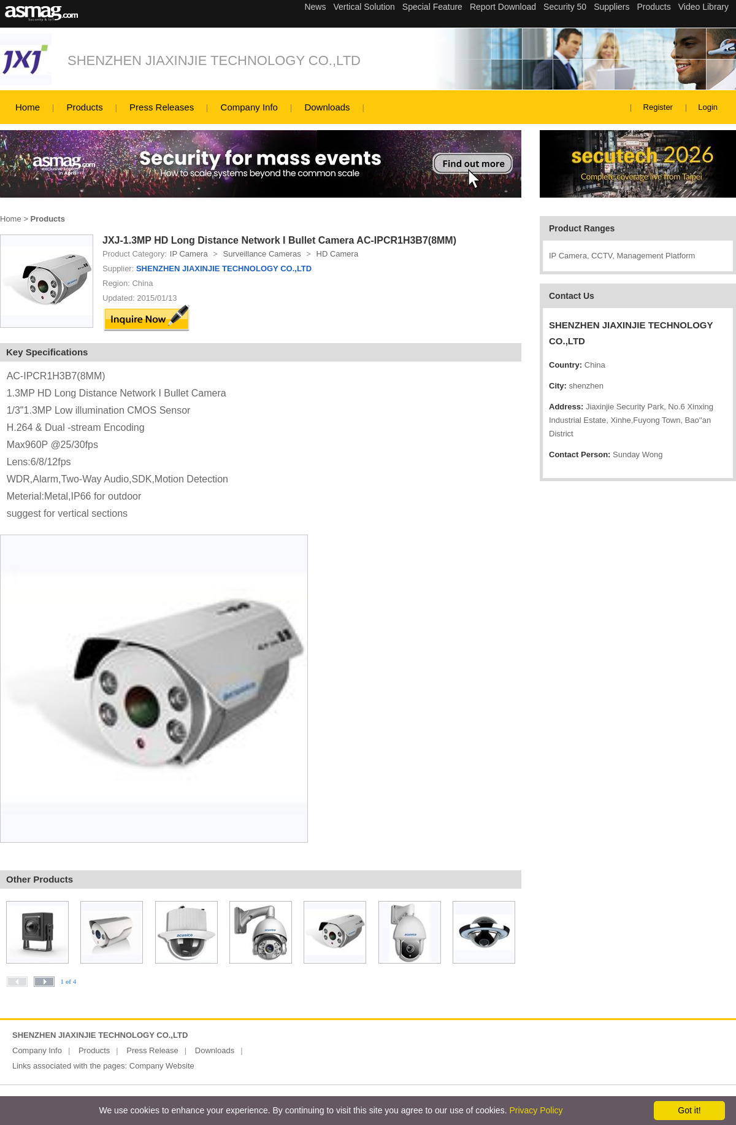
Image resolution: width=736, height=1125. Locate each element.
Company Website (161, 1065)
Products (84, 107)
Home (27, 107)
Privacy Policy (535, 1110)
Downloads (327, 107)
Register (658, 107)
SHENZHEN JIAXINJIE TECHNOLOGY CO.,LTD (214, 60)
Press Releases (161, 107)
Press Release (152, 1050)
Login (708, 107)
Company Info (249, 107)
